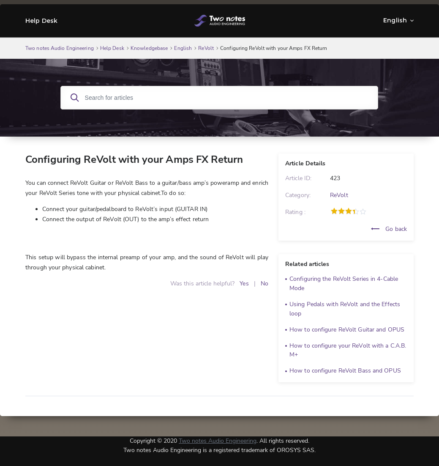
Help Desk (41, 21)
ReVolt (339, 195)
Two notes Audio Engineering (217, 441)
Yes (244, 284)
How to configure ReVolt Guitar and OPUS (346, 330)
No (264, 284)
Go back (389, 229)
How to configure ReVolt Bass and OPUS (345, 371)
